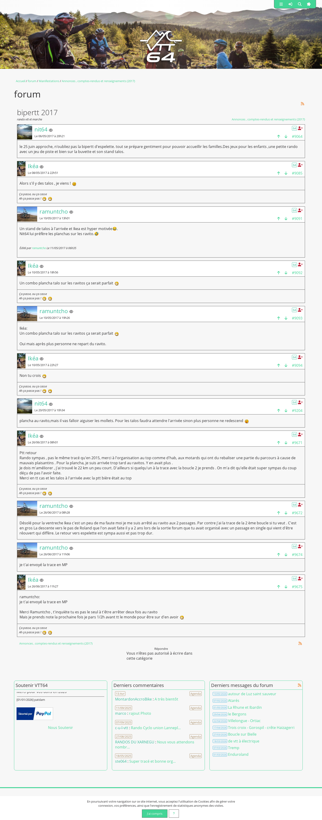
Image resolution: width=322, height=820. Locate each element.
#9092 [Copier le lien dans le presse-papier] (297, 272)
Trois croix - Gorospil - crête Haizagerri (261, 727)
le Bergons (237, 714)
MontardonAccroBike (133, 699)
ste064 (121, 761)
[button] (281, 4)
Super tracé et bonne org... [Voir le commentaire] (152, 761)
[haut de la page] (278, 136)
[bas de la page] (286, 136)
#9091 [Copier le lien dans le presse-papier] (297, 218)
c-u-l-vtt (121, 727)
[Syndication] (302, 103)
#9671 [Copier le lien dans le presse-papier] (297, 442)
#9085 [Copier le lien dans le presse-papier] (297, 173)
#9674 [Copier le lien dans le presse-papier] (297, 554)
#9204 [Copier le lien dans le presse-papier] (297, 410)
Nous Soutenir (60, 727)
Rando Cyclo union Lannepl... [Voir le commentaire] (156, 727)
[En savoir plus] (174, 813)
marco (120, 713)
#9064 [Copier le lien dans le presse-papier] (297, 136)
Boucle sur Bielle (242, 734)
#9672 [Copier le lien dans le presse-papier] (297, 512)
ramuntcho (39, 248)
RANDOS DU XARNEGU (135, 742)
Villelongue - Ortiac (244, 720)
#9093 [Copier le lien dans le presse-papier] (297, 318)
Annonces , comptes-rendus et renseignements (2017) (268, 119)
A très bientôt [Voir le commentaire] (166, 699)
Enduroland (238, 754)
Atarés (233, 700)
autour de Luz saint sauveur (252, 693)
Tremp (233, 747)
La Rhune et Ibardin (245, 707)
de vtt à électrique (243, 741)
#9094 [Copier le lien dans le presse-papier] (297, 365)
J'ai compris (154, 814)
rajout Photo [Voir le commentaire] (140, 713)
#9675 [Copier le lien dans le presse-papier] (297, 586)
